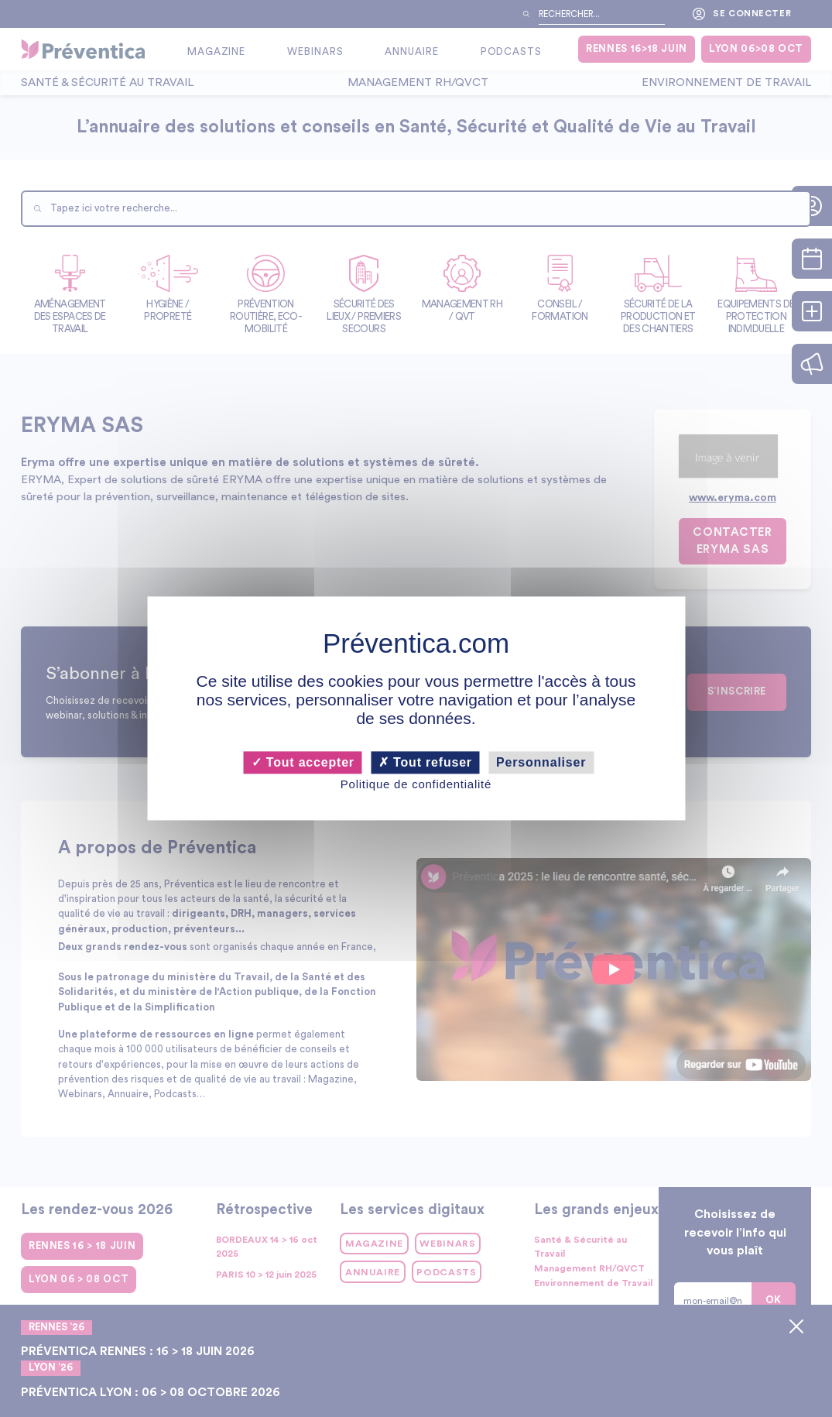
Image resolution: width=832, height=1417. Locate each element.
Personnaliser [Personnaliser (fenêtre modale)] (541, 762)
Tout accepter (303, 762)
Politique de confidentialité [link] (416, 784)
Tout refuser (425, 762)
